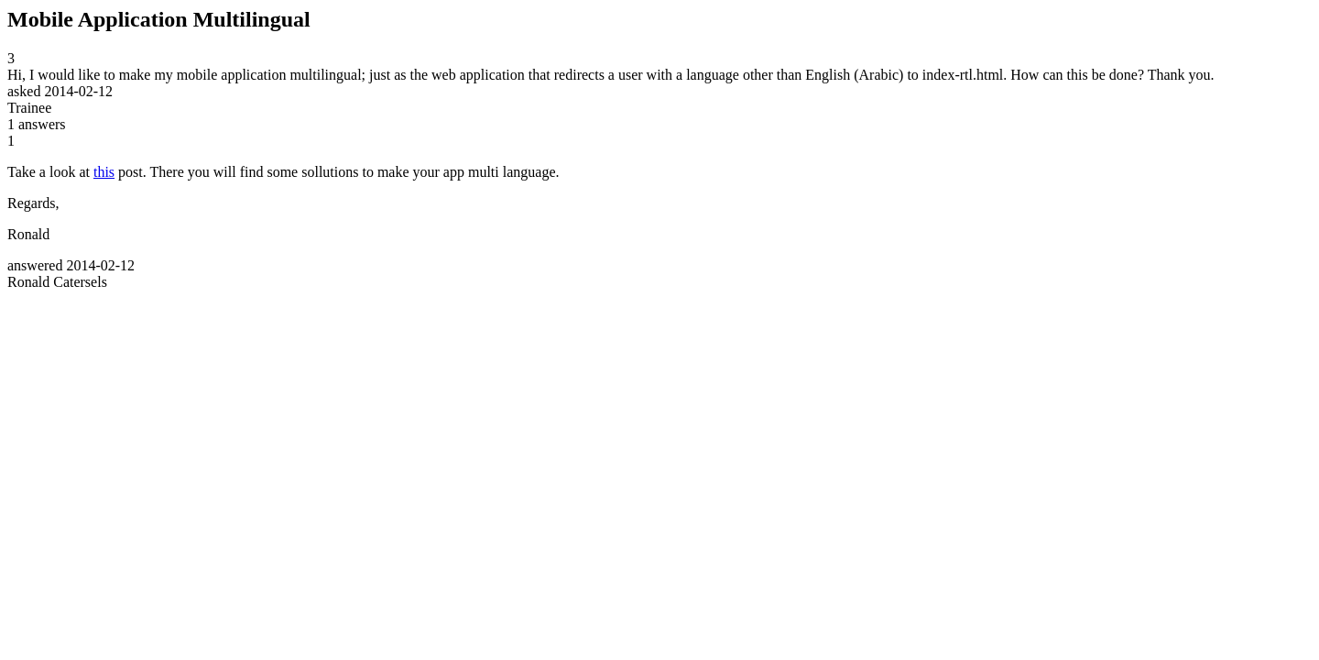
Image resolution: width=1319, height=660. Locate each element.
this (103, 172)
